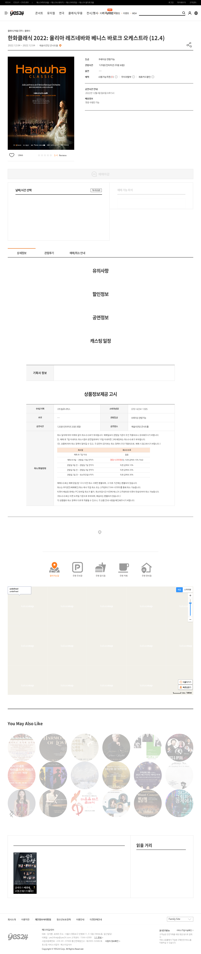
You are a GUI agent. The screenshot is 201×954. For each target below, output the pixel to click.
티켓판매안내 (96, 919)
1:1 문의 (98, 938)
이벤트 (126, 13)
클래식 (27, 31)
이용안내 (80, 919)
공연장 (110, 13)
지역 (102, 13)
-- (100, 71)
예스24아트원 (71, 3)
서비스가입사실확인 (184, 930)
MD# (134, 13)
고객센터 (193, 3)
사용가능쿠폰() (106, 77)
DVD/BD (25, 3)
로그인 (171, 3)
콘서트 (39, 13)
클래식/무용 (75, 13)
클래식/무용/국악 (15, 31)
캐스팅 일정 (96, 190)
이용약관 (25, 919)
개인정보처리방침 (43, 919)
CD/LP (16, 3)
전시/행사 (92, 13)
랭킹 (118, 13)
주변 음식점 (100, 576)
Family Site (174, 919)
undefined (14, 590)
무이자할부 (126, 77)
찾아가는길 (54, 576)
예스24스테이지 (57, 3)
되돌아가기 (185, 682)
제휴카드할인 (145, 77)
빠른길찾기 (185, 687)
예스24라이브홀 (42, 3)
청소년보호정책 (64, 919)
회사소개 (12, 919)
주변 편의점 (147, 576)
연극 (61, 13)
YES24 (7, 3)
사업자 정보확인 (112, 941)
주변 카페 (124, 576)
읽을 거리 (144, 845)
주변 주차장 (77, 576)
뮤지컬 (51, 13)
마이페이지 (181, 3)
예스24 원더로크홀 (86, 3)
